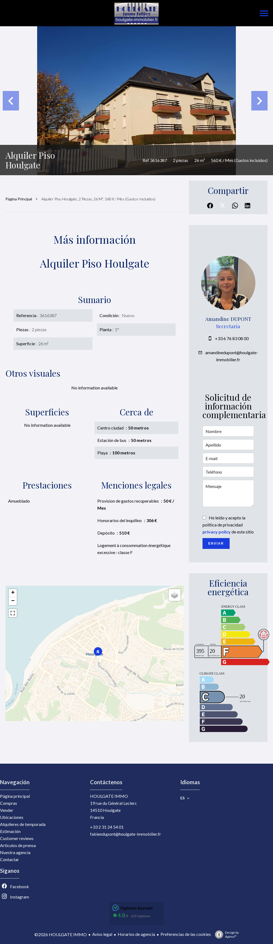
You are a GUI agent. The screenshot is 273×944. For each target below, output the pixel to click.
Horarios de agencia (136, 934)
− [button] (13, 601)
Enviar (216, 543)
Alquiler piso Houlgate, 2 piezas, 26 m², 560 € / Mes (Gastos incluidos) (98, 199)
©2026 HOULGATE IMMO (60, 934)
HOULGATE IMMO (109, 796)
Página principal (18, 199)
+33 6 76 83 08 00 (232, 338)
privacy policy (217, 531)
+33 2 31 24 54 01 (107, 826)
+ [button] (13, 593)
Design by (225, 934)
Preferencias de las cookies (185, 934)
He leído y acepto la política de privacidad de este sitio (228, 524)
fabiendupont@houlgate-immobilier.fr (125, 833)
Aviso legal (102, 934)
